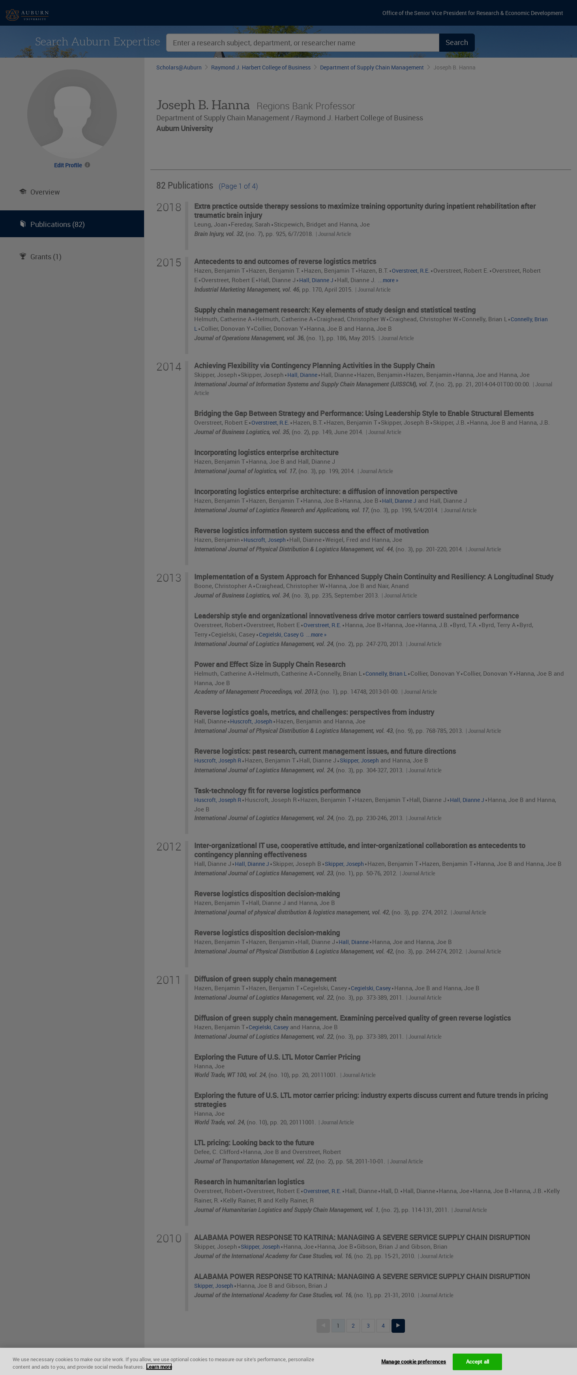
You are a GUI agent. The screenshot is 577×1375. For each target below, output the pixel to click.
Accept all (477, 1361)
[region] (288, 1361)
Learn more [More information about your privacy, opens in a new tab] (159, 1366)
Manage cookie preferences (413, 1361)
